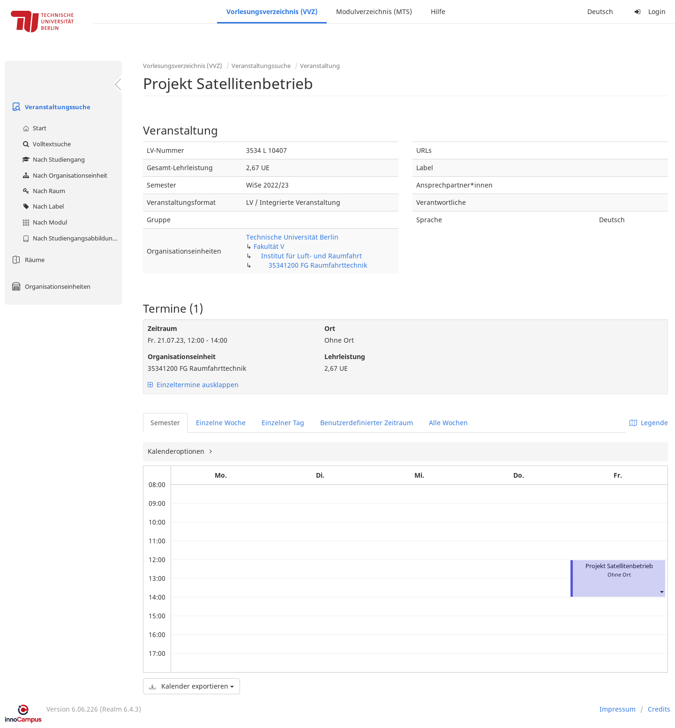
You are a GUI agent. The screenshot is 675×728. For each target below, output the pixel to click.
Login (649, 11)
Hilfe (438, 11)
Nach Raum (42, 191)
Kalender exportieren (191, 686)
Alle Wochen (448, 422)
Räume (27, 259)
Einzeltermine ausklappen (193, 384)
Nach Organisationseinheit (63, 175)
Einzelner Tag (283, 422)
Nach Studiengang (52, 159)
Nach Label (42, 206)
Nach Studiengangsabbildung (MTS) (71, 238)
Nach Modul (43, 222)
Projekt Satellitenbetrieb (619, 566)
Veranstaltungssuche (49, 107)
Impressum (618, 709)
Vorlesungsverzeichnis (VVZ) (271, 11)
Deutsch (600, 11)
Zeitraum (162, 328)
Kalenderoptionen (177, 451)
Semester (165, 422)
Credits (659, 709)
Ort (329, 328)
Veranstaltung (320, 65)
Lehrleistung (344, 356)
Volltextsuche (45, 144)
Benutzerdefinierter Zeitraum (366, 422)
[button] (661, 591)
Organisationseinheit (182, 356)
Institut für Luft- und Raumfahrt (311, 255)
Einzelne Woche (221, 422)
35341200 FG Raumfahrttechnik (318, 265)
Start (33, 128)
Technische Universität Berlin (292, 237)
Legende (649, 422)
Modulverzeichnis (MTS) (374, 11)
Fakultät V (269, 246)
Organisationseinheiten (49, 286)
